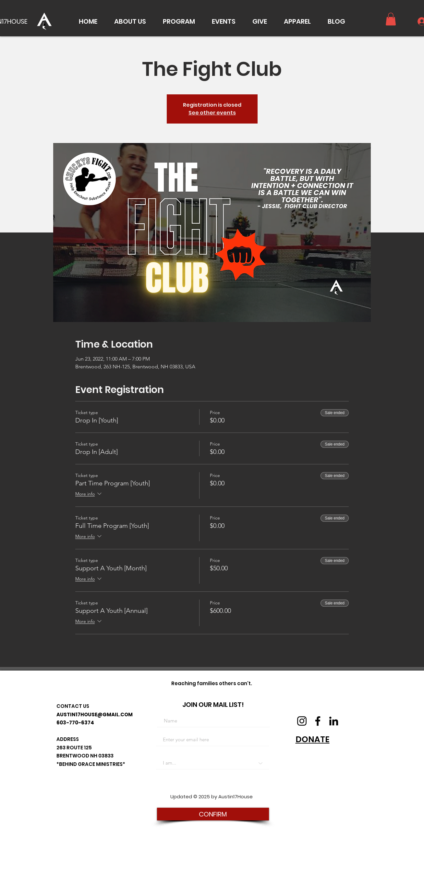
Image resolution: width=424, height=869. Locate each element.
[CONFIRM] (213, 814)
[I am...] (212, 762)
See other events (212, 112)
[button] (130, 21)
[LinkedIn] (333, 721)
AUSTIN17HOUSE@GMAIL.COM (94, 714)
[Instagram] (302, 721)
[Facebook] (317, 721)
